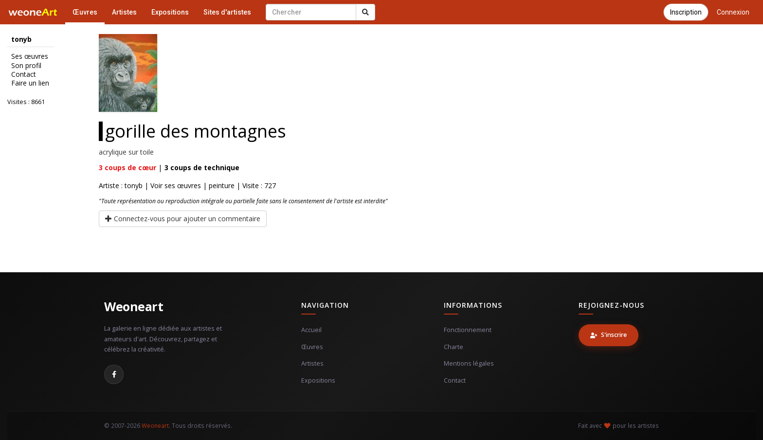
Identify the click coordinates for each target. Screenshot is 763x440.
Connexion (733, 12)
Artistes (124, 12)
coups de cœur (127, 167)
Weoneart (133, 306)
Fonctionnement (467, 330)
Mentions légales (469, 363)
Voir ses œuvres (175, 185)
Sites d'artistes (227, 12)
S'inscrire (608, 335)
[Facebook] (114, 374)
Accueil (311, 330)
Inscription (686, 12)
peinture (222, 185)
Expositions (170, 12)
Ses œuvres (29, 56)
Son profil (26, 65)
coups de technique (201, 167)
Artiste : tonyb (121, 185)
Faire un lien (30, 83)
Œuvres (85, 12)
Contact (23, 74)
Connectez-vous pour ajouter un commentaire (182, 218)
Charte (453, 347)
